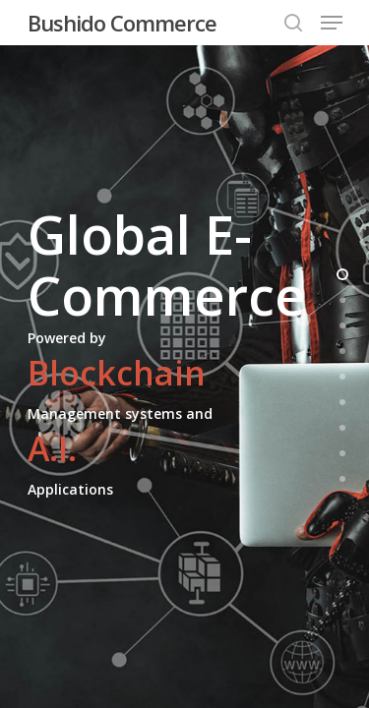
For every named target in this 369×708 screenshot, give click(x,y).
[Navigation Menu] (331, 22)
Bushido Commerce (122, 22)
